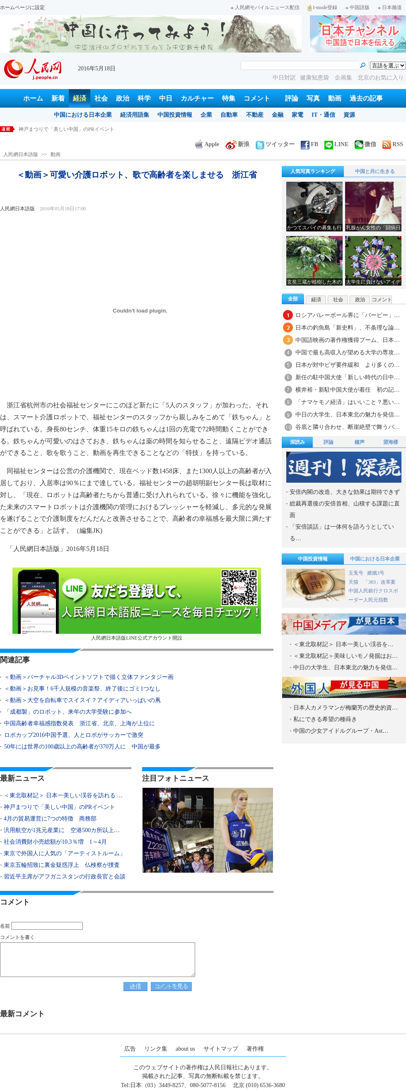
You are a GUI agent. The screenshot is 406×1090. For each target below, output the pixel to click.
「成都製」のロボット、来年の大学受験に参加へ (68, 712)
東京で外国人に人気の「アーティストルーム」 (65, 853)
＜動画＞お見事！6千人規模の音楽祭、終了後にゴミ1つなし (82, 689)
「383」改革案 (379, 582)
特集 (228, 98)
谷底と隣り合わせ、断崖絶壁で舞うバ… (347, 427)
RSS (392, 144)
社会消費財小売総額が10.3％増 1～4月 (55, 842)
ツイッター (275, 144)
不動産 (254, 115)
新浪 (237, 144)
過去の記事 (366, 98)
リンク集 (155, 1049)
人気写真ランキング (312, 171)
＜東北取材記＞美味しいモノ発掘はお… (345, 656)
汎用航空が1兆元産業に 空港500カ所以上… (62, 830)
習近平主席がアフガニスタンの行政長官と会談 (65, 876)
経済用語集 (134, 115)
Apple (207, 144)
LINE (336, 144)
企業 (206, 115)
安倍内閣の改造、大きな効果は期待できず (345, 492)
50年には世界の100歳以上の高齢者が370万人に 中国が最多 (82, 747)
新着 (58, 98)
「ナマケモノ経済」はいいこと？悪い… (347, 402)
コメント (257, 98)
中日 (165, 98)
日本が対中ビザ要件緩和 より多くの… (347, 365)
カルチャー (197, 98)
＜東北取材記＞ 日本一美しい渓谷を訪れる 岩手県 (74, 129)
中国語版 (358, 7)
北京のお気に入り (381, 78)
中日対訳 (284, 78)
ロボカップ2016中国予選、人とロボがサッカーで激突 (73, 735)
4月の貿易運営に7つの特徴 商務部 (50, 819)
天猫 (354, 582)
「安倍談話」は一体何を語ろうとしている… (342, 532)
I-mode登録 (322, 7)
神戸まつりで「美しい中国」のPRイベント (59, 807)
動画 (334, 98)
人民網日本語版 (20, 154)
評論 (291, 98)
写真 (313, 98)
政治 (122, 98)
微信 (365, 144)
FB (309, 144)
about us (185, 1049)
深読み (297, 442)
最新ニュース (22, 778)
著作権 (255, 1049)
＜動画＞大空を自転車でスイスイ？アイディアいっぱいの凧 (82, 700)
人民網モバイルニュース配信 (265, 7)
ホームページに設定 (22, 7)
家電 (297, 115)
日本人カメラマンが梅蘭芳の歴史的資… (345, 708)
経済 (79, 98)
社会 (101, 98)
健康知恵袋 (315, 78)
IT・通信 (323, 115)
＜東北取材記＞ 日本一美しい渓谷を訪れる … (63, 795)
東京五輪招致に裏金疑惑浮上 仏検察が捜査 (62, 865)
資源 (349, 115)
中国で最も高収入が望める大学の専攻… (347, 352)
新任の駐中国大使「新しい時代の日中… (347, 377)
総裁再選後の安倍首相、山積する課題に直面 (345, 509)
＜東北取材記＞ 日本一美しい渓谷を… (343, 644)
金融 (277, 115)
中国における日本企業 (83, 115)
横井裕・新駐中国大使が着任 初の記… (347, 390)
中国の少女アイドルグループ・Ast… (340, 731)
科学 (144, 98)
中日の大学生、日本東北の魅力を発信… (347, 414)
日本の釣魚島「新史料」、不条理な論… (347, 328)
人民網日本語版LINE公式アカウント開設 (136, 604)
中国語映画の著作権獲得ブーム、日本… (347, 340)
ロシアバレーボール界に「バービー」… (347, 315)
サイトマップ (220, 1049)
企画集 (344, 78)
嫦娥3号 (375, 573)
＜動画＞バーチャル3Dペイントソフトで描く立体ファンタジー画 (89, 677)
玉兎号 (355, 573)
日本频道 (390, 7)
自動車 (229, 115)
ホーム (33, 98)
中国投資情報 (174, 115)
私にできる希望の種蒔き (325, 719)
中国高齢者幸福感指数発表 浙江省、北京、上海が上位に (79, 723)
